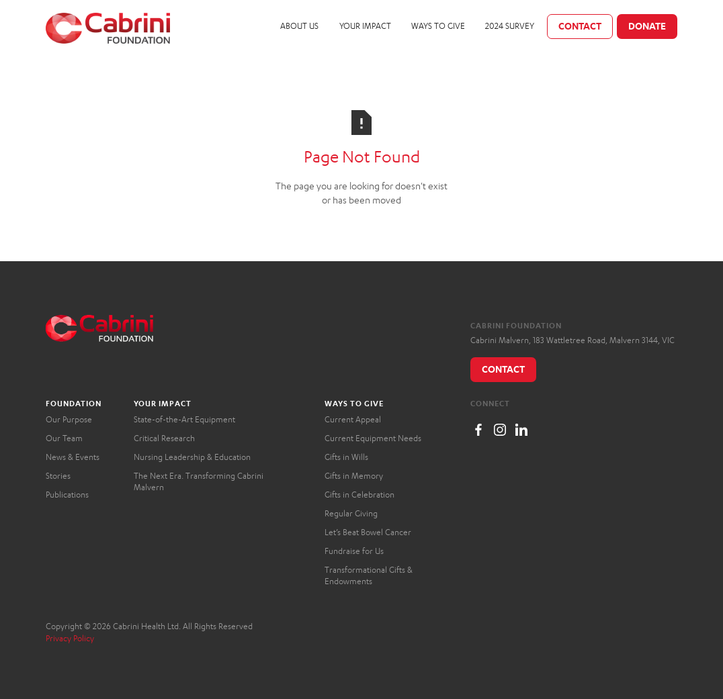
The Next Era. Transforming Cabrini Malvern (198, 482)
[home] (108, 28)
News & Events (72, 457)
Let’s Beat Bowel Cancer (368, 532)
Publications (67, 495)
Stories (58, 476)
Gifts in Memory (354, 476)
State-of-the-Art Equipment (184, 419)
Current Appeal (353, 419)
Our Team (64, 438)
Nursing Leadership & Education (192, 457)
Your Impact (365, 26)
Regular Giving (351, 513)
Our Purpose (69, 419)
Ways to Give (438, 26)
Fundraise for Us (354, 551)
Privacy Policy (70, 638)
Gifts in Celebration (359, 495)
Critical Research (164, 438)
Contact (579, 26)
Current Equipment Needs (373, 438)
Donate (647, 26)
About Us (299, 26)
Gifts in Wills (346, 457)
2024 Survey (509, 26)
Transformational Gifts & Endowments (369, 576)
